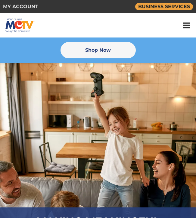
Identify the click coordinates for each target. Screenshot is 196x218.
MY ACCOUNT (20, 6)
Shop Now (98, 50)
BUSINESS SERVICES (164, 6)
